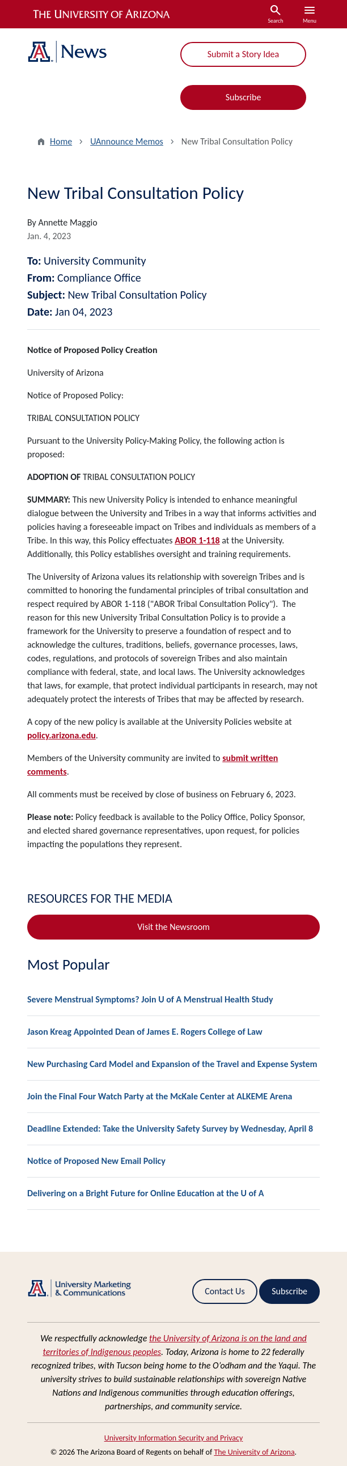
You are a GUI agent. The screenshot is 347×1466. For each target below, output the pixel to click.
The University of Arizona (254, 1452)
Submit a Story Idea (243, 54)
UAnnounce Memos (126, 141)
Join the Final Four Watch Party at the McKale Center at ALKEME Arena (159, 1096)
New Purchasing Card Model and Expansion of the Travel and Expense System (172, 1064)
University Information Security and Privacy (173, 1438)
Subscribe (243, 97)
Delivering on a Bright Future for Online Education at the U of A (145, 1193)
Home (61, 141)
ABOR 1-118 (197, 540)
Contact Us (224, 1291)
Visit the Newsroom (173, 926)
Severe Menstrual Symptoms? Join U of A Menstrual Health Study (150, 999)
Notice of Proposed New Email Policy (96, 1160)
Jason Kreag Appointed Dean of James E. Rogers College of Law (145, 1031)
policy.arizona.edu (61, 735)
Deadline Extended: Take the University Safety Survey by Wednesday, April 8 (170, 1128)
